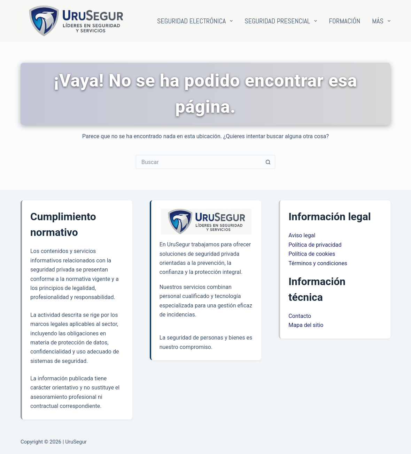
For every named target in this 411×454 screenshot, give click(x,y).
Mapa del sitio (305, 325)
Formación (344, 20)
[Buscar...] (198, 162)
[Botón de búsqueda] (268, 162)
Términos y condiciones (317, 263)
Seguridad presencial (282, 20)
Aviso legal (301, 235)
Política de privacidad (314, 244)
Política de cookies (311, 254)
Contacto (299, 316)
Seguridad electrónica (196, 20)
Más (381, 20)
